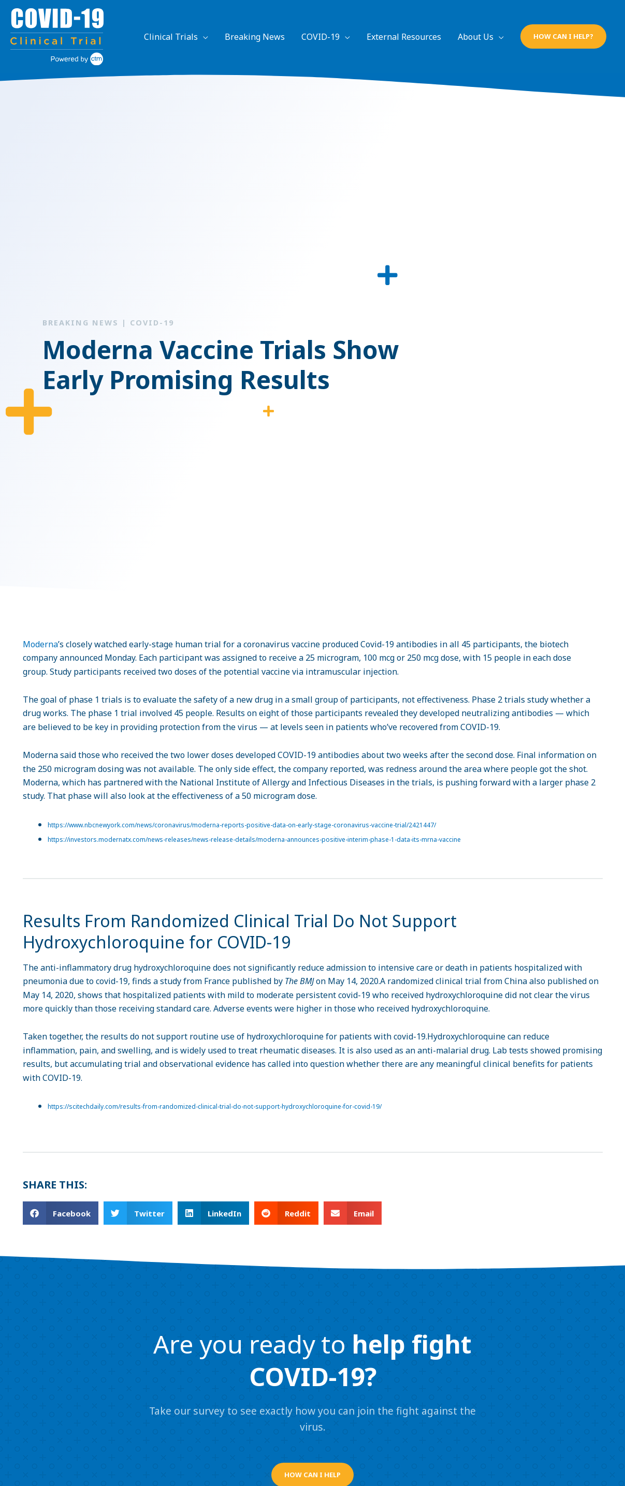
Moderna (40, 644)
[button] (563, 36)
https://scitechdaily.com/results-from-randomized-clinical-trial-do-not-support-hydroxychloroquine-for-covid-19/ (215, 1106)
